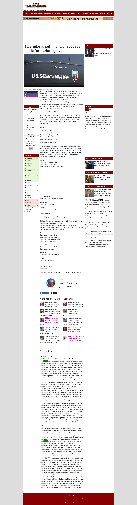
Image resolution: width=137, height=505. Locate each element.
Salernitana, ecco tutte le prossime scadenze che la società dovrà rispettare (66, 371)
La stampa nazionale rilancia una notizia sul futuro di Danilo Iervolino (64, 376)
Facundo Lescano (30, 139)
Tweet (54, 293)
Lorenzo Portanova (46, 266)
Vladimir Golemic (30, 120)
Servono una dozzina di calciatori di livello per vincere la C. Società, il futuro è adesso (69, 386)
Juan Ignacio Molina (31, 145)
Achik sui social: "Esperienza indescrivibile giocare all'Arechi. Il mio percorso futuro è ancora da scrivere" (75, 460)
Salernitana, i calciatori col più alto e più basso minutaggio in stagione (64, 479)
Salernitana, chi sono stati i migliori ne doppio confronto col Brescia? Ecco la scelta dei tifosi (71, 392)
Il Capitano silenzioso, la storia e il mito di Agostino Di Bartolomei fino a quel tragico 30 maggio (72, 487)
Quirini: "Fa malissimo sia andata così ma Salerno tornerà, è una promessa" (66, 458)
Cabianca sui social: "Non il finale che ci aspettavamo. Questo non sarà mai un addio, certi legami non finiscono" (78, 462)
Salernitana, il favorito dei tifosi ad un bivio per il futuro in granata (63, 390)
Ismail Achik (29, 143)
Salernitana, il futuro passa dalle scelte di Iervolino (59, 454)
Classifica (28, 155)
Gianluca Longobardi (31, 132)
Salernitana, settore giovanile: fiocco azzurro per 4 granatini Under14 (75, 304)
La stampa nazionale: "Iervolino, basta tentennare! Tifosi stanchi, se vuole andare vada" (70, 466)
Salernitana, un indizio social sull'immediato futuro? (59, 380)
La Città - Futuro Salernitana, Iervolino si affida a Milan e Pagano (63, 409)
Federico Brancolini (31, 116)
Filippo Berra (29, 141)
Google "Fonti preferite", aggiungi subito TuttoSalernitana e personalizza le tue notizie (69, 418)
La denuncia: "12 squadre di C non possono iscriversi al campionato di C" (66, 430)
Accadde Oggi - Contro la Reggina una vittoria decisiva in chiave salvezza (66, 411)
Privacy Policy (73, 495)
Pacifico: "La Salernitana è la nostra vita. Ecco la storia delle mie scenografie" (67, 365)
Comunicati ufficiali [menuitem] (36, 13)
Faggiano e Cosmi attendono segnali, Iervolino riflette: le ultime (62, 415)
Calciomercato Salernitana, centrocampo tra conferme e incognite (63, 437)
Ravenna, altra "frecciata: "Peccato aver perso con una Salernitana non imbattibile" (69, 439)
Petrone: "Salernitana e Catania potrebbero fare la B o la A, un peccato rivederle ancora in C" (72, 405)
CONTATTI (79, 498)
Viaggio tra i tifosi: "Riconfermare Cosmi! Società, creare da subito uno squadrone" (69, 359)
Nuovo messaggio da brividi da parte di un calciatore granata (62, 464)
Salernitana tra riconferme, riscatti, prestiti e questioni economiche (63, 399)
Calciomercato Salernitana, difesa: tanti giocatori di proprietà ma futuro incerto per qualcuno (71, 456)
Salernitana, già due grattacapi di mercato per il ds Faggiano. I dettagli (103, 163)
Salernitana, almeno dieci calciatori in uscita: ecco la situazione (65, 441)
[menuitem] (111, 13)
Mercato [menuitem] (57, 13)
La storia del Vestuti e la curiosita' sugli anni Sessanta (63, 449)
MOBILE (85, 498)
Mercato (88, 158)
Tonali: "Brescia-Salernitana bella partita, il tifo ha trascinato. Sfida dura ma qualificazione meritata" (73, 472)
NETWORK (49, 498)
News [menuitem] (78, 13)
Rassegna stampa (91, 172)
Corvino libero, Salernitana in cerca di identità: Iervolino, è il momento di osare (67, 422)
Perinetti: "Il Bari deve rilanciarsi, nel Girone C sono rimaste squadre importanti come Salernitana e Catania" (76, 485)
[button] (31, 148)
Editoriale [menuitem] (85, 13)
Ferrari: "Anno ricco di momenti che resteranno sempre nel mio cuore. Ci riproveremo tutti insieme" (73, 384)
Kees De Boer (29, 129)
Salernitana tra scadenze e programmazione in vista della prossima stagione (67, 451)
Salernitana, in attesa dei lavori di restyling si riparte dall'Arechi (62, 483)
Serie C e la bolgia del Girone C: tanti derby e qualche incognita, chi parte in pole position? (71, 468)
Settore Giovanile (48, 265)
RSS (89, 498)
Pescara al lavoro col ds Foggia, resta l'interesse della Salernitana (63, 363)
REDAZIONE (56, 498)
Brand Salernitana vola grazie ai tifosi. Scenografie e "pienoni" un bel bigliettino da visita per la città (74, 369)
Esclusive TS (89, 186)
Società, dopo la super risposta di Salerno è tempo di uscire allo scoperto (66, 413)
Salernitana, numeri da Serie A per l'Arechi (56, 388)
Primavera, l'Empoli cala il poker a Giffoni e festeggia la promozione (76, 338)
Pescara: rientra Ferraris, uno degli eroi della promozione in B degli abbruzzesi (67, 481)
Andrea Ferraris (30, 134)
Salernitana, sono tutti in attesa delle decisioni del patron (60, 435)
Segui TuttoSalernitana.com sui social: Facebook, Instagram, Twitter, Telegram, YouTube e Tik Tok (73, 420)
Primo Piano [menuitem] (94, 13)
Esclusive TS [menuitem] (48, 13)
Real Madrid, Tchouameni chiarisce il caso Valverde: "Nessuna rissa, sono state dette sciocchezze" (97, 217)
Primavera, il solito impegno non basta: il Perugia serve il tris (75, 329)
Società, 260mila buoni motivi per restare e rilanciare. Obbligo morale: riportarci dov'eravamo (72, 367)
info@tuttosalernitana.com (78, 502)
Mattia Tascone (30, 127)
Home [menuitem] (26, 13)
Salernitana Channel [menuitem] (68, 13)
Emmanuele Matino (31, 118)
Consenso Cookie (64, 495)
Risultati (31, 151)
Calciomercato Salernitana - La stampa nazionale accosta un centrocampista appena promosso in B (74, 407)
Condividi (44, 293)
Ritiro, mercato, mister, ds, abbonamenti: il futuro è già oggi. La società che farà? (68, 445)
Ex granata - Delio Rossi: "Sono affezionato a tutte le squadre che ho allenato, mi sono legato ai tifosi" (74, 397)
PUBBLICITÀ (64, 498)
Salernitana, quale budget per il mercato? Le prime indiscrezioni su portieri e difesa (71, 361)
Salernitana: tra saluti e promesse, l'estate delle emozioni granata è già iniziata (67, 378)
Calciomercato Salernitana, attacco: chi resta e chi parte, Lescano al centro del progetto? (70, 394)
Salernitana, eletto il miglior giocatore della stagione (59, 443)
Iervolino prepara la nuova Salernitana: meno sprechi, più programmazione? (67, 382)
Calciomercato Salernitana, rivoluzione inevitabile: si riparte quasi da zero (66, 475)
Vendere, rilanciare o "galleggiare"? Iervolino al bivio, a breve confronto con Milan (68, 447)
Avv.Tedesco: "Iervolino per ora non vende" (56, 401)
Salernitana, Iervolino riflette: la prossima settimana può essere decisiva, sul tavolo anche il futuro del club (76, 470)
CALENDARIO (72, 498)
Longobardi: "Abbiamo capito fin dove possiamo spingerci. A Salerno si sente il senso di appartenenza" (75, 477)
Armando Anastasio (31, 123)
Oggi (87, 109)
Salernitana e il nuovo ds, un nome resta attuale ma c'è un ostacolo (64, 403)
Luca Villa (28, 125)
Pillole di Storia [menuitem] (104, 13)
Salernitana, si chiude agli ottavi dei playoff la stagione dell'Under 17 (52, 304)
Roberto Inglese (30, 136)
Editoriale (88, 46)
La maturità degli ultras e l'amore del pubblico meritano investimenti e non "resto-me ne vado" (72, 433)
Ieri (90, 109)
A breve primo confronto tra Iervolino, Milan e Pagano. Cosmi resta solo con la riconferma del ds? (73, 428)
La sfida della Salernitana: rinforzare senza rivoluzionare (60, 373)
